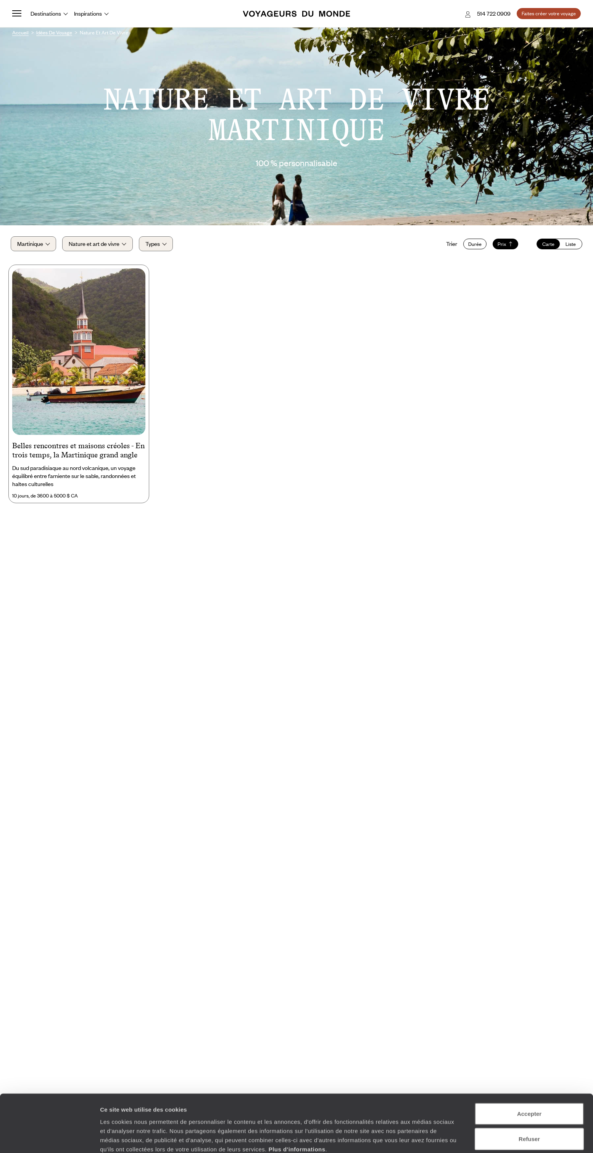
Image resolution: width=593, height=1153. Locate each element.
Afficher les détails (420, 1138)
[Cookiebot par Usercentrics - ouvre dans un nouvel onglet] (49, 1138)
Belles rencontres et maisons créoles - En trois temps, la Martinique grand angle (78, 452)
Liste (569, 244)
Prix (504, 244)
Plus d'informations (297, 1113)
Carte (547, 244)
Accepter (529, 1078)
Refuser (529, 1103)
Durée (473, 244)
